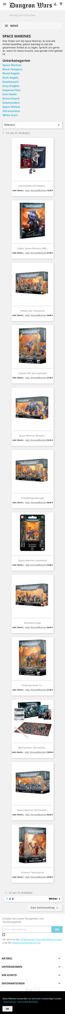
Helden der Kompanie (32, 310)
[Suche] (32, 15)
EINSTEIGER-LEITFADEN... (32, 185)
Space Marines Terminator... (32, 810)
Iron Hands (9, 94)
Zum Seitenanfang (45, 908)
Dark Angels (10, 77)
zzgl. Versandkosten (36, 190)
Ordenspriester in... (32, 685)
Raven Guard (10, 98)
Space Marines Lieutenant (32, 560)
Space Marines (12, 65)
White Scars (10, 115)
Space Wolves (11, 107)
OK (7, 1008)
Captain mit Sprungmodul (32, 373)
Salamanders (11, 102)
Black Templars (12, 69)
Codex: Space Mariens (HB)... (32, 248)
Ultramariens (11, 111)
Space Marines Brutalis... (32, 435)
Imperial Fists (11, 90)
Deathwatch (10, 82)
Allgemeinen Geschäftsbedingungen (41, 939)
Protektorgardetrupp (32, 498)
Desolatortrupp (32, 622)
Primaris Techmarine (32, 872)
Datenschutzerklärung (24, 942)
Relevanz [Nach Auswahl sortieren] (32, 125)
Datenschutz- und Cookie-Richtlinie (21, 1001)
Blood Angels (11, 73)
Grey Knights (10, 86)
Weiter (55, 899)
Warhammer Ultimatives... (32, 747)
